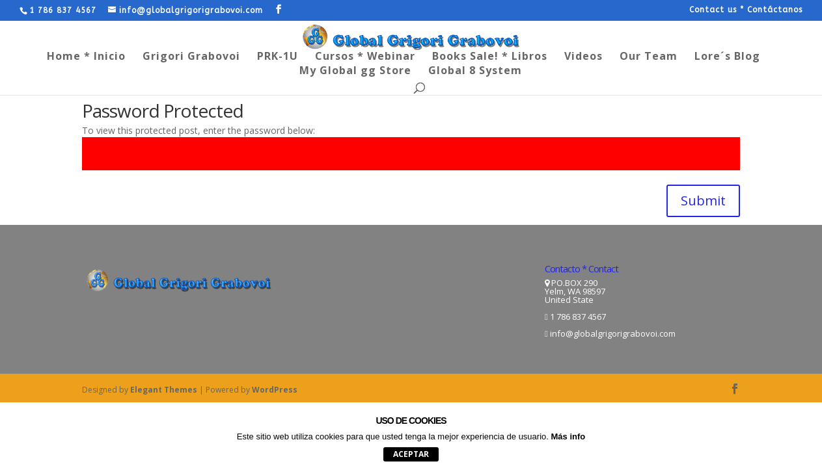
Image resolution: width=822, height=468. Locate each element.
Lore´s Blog (727, 57)
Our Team (649, 57)
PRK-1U (277, 57)
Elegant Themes (163, 389)
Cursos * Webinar (365, 57)
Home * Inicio (86, 57)
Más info (568, 436)
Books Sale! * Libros (489, 57)
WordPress (274, 389)
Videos (583, 57)
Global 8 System (475, 71)
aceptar (411, 454)
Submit (703, 200)
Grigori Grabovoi (191, 57)
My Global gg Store (355, 71)
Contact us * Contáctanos (745, 10)
